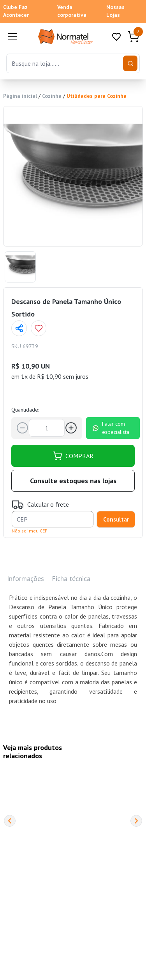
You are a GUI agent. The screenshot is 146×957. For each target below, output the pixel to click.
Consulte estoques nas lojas (73, 480)
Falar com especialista (110, 427)
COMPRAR (73, 456)
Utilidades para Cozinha (97, 95)
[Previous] (10, 821)
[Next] (136, 821)
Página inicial (20, 95)
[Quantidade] (47, 428)
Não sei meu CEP (29, 531)
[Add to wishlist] (38, 328)
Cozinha (52, 95)
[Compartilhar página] (19, 328)
